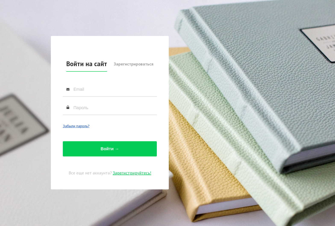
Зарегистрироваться (133, 64)
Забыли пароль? (76, 125)
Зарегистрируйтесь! (132, 173)
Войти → (110, 148)
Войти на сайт (86, 63)
